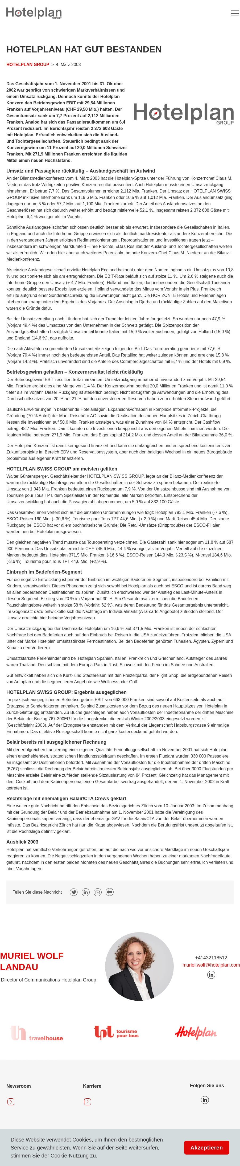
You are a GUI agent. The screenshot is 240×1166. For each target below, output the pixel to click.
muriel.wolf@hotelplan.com (211, 965)
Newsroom (18, 1086)
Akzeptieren (207, 1148)
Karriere (92, 1086)
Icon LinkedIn (205, 1100)
